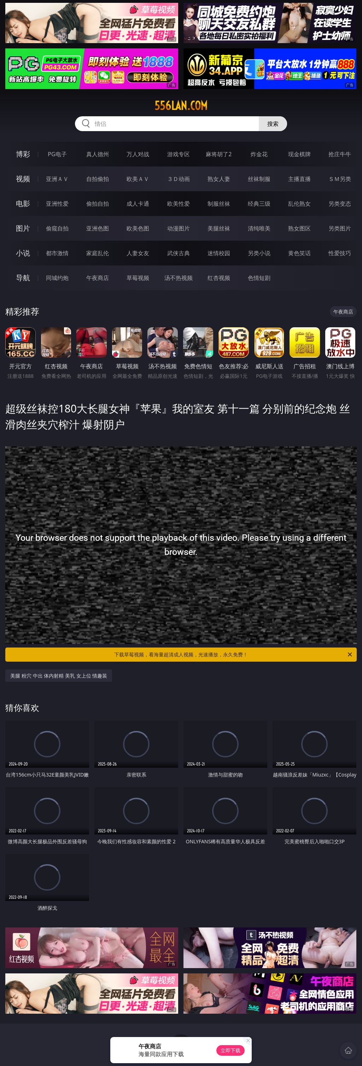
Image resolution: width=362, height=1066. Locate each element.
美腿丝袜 (219, 228)
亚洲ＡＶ (57, 179)
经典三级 (259, 203)
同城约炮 (57, 278)
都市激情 (57, 253)
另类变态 (339, 203)
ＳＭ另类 (339, 179)
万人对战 (138, 154)
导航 (23, 277)
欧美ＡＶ (138, 179)
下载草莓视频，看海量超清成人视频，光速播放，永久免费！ (233, 654)
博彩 (23, 154)
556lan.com (181, 106)
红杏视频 (219, 278)
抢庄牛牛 (339, 154)
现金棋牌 (299, 154)
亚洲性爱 (57, 203)
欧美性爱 (178, 203)
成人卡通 (138, 203)
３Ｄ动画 (178, 179)
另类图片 (339, 228)
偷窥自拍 (57, 228)
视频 (23, 178)
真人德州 (97, 154)
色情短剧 (259, 278)
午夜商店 (97, 278)
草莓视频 (138, 278)
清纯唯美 (259, 228)
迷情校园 (219, 253)
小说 (23, 253)
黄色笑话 (299, 253)
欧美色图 (138, 228)
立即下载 (230, 1050)
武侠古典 (178, 253)
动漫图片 (178, 228)
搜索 (273, 124)
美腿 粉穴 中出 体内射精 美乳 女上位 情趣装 (58, 675)
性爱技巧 (339, 253)
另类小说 (259, 253)
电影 (23, 203)
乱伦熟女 (299, 203)
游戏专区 (178, 154)
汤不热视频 (178, 278)
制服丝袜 (219, 203)
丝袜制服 (259, 179)
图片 (23, 228)
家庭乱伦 (97, 253)
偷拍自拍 (97, 203)
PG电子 (57, 154)
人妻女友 (138, 253)
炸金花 (259, 154)
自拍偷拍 (97, 179)
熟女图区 (299, 228)
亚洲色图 (97, 228)
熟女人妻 (219, 179)
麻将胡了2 (219, 154)
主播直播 (299, 179)
